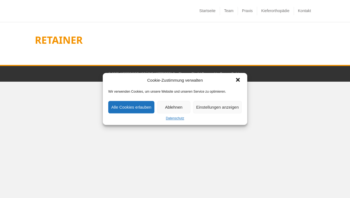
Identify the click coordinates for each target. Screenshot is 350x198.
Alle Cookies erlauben (131, 107)
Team (229, 23)
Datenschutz (175, 118)
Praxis (247, 23)
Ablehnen (173, 107)
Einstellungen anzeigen (217, 107)
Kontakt (304, 23)
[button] (238, 80)
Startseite (207, 23)
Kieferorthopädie (275, 23)
